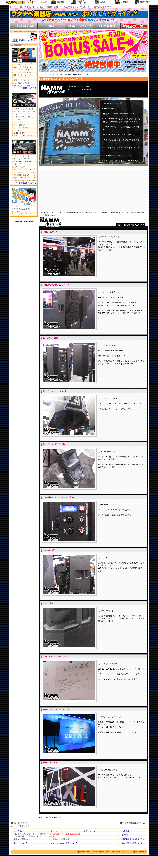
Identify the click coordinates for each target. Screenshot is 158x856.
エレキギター (18, 64)
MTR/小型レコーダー (21, 122)
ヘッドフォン (18, 130)
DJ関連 (31, 111)
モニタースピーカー (20, 128)
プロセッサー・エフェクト (23, 172)
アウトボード (18, 119)
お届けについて (20, 843)
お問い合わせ (89, 831)
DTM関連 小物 (18, 133)
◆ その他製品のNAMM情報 (50, 817)
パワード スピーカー (21, 167)
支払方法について (21, 831)
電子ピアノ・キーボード (22, 80)
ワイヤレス (29, 170)
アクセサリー (27, 86)
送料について (54, 831)
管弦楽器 (16, 86)
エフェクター (18, 72)
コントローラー (28, 117)
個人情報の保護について (132, 843)
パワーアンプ (18, 170)
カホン (26, 83)
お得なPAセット (28, 175)
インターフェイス (20, 111)
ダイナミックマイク (20, 156)
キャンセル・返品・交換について (63, 843)
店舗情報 (126, 835)
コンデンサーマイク (20, 159)
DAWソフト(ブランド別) (22, 109)
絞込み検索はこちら (25, 40)
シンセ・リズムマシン (21, 114)
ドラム (28, 72)
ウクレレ (28, 67)
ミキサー (16, 117)
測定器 (15, 180)
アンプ (28, 64)
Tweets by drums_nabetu (24, 221)
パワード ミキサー (20, 164)
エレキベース (18, 67)
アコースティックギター (22, 70)
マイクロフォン (19, 125)
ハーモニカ (17, 83)
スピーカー (26, 162)
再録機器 (16, 175)
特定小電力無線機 (27, 180)
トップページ (45, 74)
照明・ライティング (26, 178)
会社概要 (126, 831)
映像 (14, 178)
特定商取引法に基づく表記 (133, 839)
